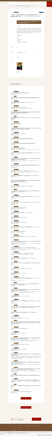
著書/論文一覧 (11, 5)
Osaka (4, 0)
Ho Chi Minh (26, 0)
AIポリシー (28, 428)
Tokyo (1, 0)
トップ (8, 5)
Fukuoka (8, 0)
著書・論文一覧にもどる (26, 406)
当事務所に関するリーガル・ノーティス (30, 425)
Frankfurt (19, 0)
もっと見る (26, 397)
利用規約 (20, 424)
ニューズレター (18, 57)
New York (12, 0)
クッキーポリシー (21, 428)
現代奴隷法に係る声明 (37, 424)
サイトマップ (12, 424)
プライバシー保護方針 (13, 428)
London (15, 0)
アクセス (43, 0)
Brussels (23, 0)
